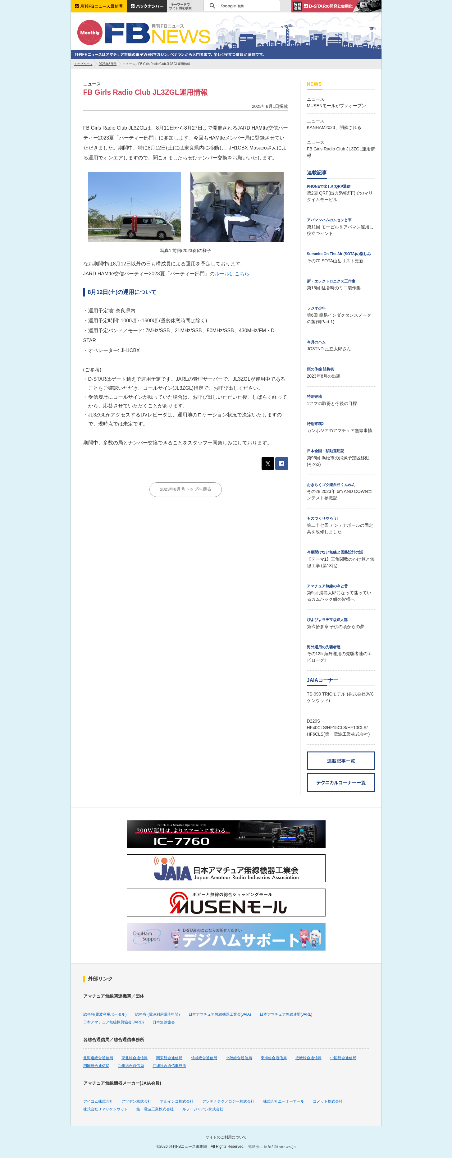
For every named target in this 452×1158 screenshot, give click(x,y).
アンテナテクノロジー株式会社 (228, 1101)
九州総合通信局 (131, 1066)
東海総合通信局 (274, 1058)
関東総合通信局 (169, 1058)
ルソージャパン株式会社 (202, 1109)
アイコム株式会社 (98, 1101)
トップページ (83, 64)
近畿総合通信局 (308, 1058)
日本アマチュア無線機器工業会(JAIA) (220, 1014)
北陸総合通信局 (239, 1058)
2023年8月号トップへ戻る (185, 489)
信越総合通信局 (204, 1058)
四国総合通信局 (96, 1066)
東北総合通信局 (134, 1058)
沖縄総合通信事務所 (169, 1066)
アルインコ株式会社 (177, 1101)
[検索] (241, 6)
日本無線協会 (164, 1022)
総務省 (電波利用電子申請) (157, 1014)
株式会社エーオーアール (283, 1101)
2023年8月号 (108, 64)
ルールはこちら (232, 273)
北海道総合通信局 (98, 1058)
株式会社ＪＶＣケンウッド (105, 1109)
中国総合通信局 (343, 1058)
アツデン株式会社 (136, 1101)
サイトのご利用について (226, 1137)
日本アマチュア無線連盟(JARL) (286, 1014)
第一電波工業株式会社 (155, 1109)
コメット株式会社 (328, 1101)
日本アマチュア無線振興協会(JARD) (113, 1022)
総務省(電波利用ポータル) (105, 1014)
